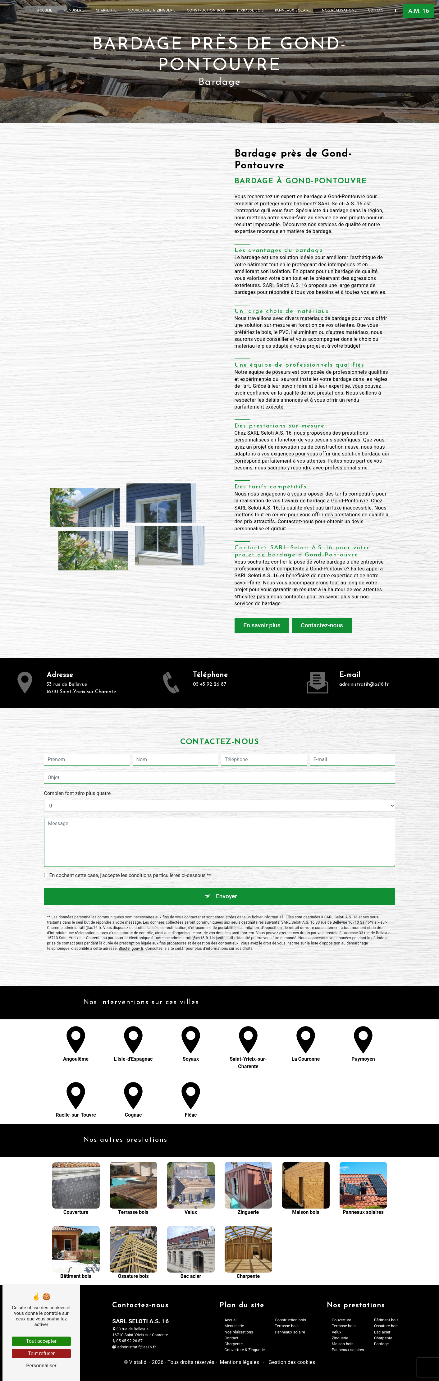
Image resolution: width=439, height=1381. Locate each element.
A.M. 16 (418, 10)
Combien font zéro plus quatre (77, 766)
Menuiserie (74, 10)
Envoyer (226, 868)
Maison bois (343, 1344)
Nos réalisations (339, 10)
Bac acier (382, 1332)
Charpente (106, 10)
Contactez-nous (322, 625)
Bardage (381, 1344)
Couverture (341, 1320)
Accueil (44, 10)
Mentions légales (239, 1362)
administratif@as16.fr (134, 1347)
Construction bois (206, 10)
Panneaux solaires (348, 1349)
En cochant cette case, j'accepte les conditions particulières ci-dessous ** (130, 848)
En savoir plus (261, 625)
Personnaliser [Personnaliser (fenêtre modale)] (41, 1366)
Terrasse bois (250, 10)
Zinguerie (340, 1338)
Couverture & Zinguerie (152, 10)
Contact (376, 10)
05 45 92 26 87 (127, 1340)
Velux (336, 1332)
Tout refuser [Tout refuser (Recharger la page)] (41, 1353)
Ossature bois (386, 1326)
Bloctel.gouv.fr (131, 921)
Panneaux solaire (293, 10)
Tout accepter (41, 1341)
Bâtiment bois (386, 1320)
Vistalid (138, 1362)
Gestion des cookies (291, 1362)
